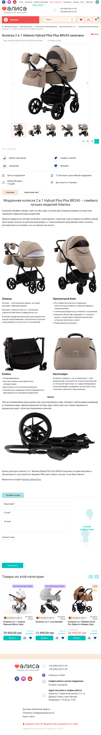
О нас (21, 2)
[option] (50, 83)
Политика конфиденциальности (38, 712)
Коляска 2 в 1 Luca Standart (49, 621)
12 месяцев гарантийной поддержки (73, 175)
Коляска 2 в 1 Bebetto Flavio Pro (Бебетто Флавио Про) (81, 623)
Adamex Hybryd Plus (31, 479)
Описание (10, 192)
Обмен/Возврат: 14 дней (15, 182)
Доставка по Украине (66, 182)
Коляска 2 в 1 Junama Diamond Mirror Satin (14, 623)
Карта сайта (29, 716)
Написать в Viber (57, 675)
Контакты (28, 2)
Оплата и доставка (41, 2)
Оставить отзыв (54, 40)
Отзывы (76, 2)
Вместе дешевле (56, 2)
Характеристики (31, 192)
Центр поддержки (16, 175)
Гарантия (89, 2)
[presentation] (22, 555)
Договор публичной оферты (36, 709)
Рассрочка (67, 2)
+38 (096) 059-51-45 (68, 8)
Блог (82, 2)
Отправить (12, 565)
